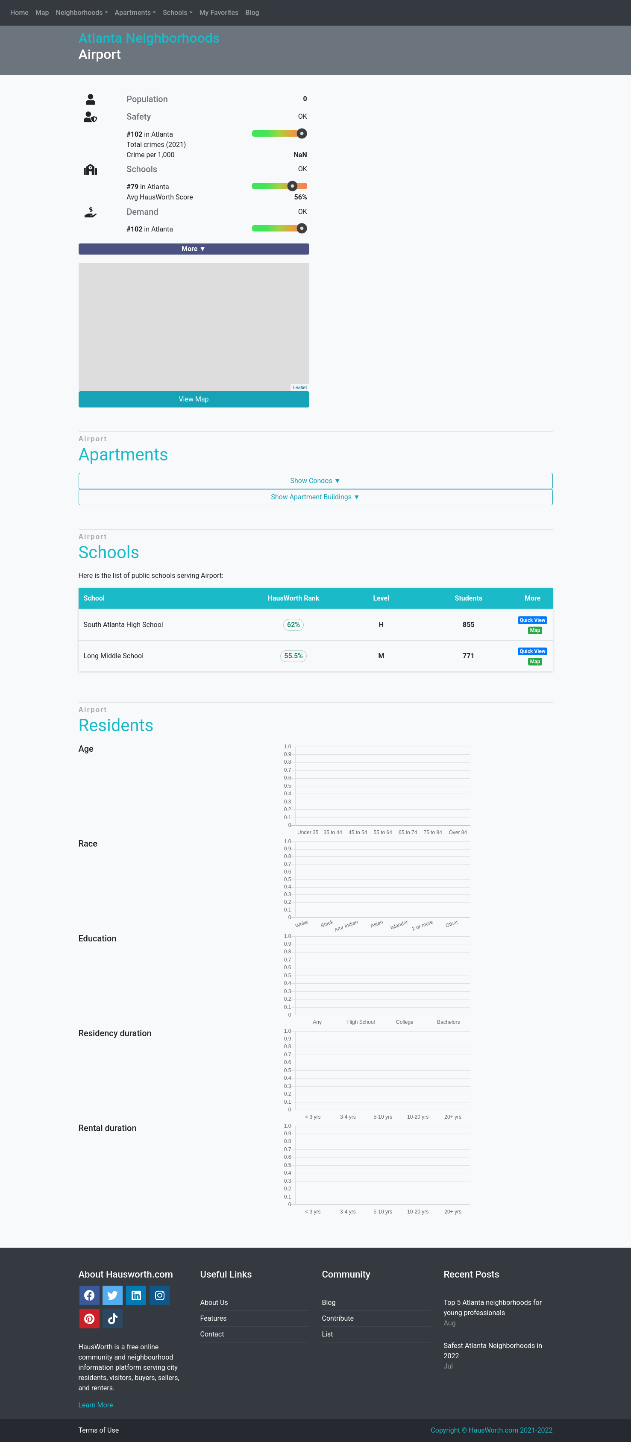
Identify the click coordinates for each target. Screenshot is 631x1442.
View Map (193, 399)
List (327, 1334)
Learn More (96, 1405)
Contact (212, 1334)
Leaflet (300, 387)
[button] (82, 12)
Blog (329, 1302)
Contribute (338, 1318)
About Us (214, 1302)
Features (213, 1318)
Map (535, 630)
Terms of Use (99, 1430)
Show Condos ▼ (315, 481)
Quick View (533, 620)
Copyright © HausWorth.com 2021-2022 (491, 1430)
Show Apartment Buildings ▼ (315, 497)
